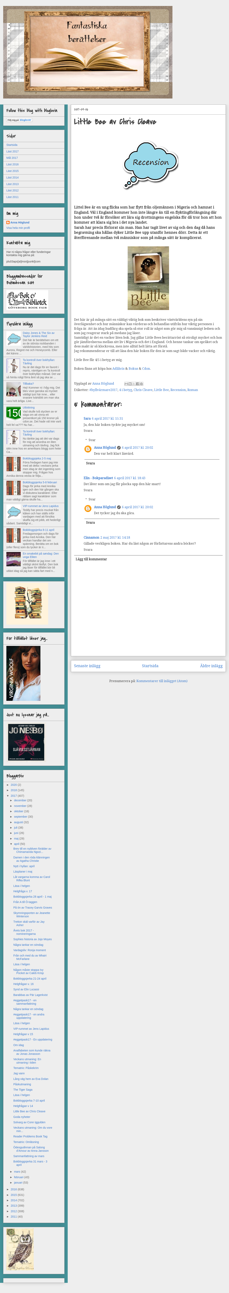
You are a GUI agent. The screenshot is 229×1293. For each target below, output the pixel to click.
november (20, 805)
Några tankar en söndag (28, 944)
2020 (14, 784)
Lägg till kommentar (91, 559)
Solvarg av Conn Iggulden (29, 1122)
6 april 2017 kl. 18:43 (129, 478)
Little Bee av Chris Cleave (29, 1111)
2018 (14, 790)
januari (18, 1182)
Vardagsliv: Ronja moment (29, 950)
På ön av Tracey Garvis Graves (32, 907)
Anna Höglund (105, 448)
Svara (88, 431)
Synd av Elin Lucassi (26, 989)
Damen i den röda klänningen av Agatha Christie (31, 859)
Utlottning (29, 407)
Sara (87, 418)
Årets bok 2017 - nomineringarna (24, 932)
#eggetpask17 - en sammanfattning (24, 1002)
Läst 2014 (12, 177)
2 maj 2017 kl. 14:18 (115, 537)
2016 (14, 1189)
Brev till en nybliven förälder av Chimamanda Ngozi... (32, 850)
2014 (14, 1200)
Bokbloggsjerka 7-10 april (29, 1100)
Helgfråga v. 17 (22, 891)
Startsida (150, 666)
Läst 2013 (12, 184)
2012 (14, 1211)
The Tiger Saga (22, 1089)
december (20, 800)
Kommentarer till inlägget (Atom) (161, 681)
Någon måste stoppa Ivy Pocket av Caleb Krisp (28, 971)
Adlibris (118, 369)
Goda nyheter (21, 1116)
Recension (178, 390)
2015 (14, 1194)
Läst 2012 (12, 190)
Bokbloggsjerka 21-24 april (29, 978)
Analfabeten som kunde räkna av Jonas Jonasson (31, 1052)
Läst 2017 (12, 151)
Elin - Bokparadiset (98, 478)
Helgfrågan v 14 (23, 1106)
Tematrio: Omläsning (26, 1142)
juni (16, 833)
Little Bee (161, 390)
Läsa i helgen (21, 885)
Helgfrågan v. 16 (23, 984)
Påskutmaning (22, 1084)
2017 (14, 795)
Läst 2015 (12, 171)
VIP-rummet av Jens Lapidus (41, 506)
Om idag (18, 1045)
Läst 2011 (12, 197)
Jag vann (19, 1073)
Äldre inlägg (211, 666)
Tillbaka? (28, 383)
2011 (14, 1216)
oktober (19, 811)
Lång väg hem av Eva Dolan (30, 1078)
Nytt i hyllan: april (24, 866)
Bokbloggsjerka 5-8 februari (40, 482)
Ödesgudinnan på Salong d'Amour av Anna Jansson (31, 1149)
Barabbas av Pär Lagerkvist (30, 995)
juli (16, 827)
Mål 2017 (12, 157)
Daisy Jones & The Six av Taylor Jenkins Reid (39, 334)
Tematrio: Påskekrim (26, 1068)
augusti (19, 822)
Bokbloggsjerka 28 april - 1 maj (32, 896)
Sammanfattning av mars (28, 1156)
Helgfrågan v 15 (23, 1034)
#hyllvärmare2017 (103, 390)
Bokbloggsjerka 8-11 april (38, 529)
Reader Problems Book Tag (30, 1136)
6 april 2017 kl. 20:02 (137, 448)
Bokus (134, 369)
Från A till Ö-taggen (25, 902)
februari (19, 1177)
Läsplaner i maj (22, 871)
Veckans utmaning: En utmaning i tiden (27, 1061)
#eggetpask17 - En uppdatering (32, 1039)
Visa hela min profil (18, 227)
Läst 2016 (12, 164)
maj (16, 838)
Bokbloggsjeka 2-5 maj (37, 458)
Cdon (146, 369)
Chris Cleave (143, 390)
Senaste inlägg (87, 666)
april (17, 843)
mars (17, 1171)
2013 (14, 1205)
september (21, 816)
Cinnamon (91, 537)
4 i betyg (125, 390)
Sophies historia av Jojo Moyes (32, 939)
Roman (192, 390)
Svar (92, 440)
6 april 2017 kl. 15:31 (107, 418)
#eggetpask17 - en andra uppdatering (28, 1016)
